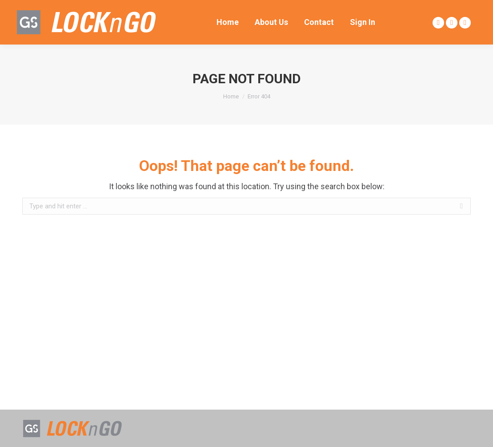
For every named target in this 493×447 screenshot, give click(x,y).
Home (231, 96)
